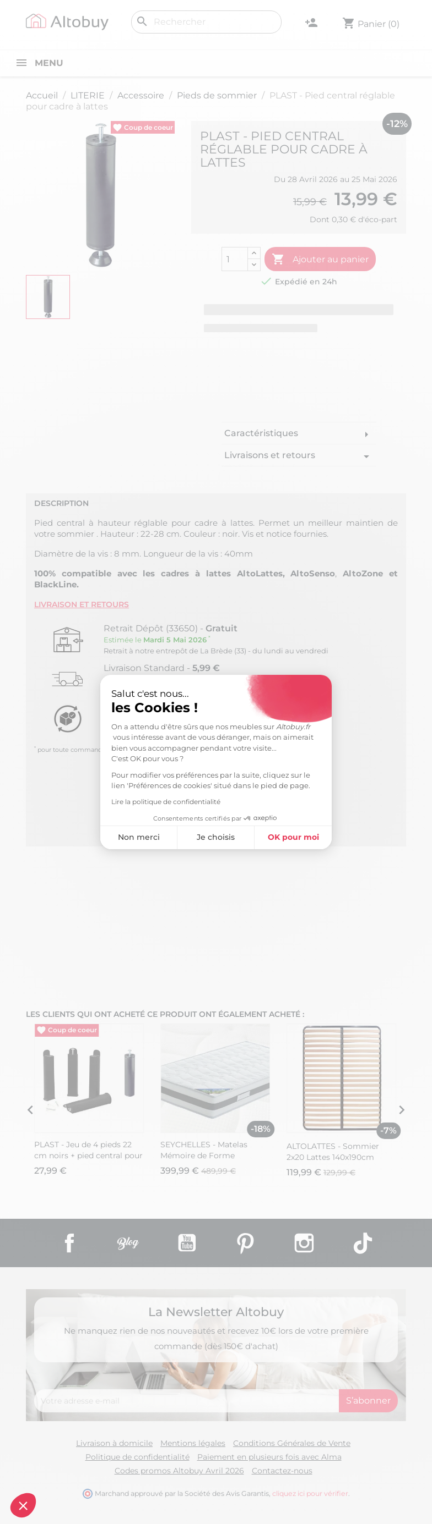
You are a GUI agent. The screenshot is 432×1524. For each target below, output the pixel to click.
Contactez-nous (282, 1471)
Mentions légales (192, 1443)
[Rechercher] (206, 22)
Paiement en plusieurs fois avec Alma (269, 1457)
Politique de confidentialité (137, 1457)
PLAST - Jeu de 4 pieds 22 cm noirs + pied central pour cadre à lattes (88, 1155)
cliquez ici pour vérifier (310, 1493)
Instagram (304, 1243)
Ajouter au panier (320, 259)
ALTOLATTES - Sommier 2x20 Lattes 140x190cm (333, 1151)
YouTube (187, 1243)
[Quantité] (235, 259)
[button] (23, 1505)
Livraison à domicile (114, 1443)
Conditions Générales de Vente (291, 1443)
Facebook (69, 1243)
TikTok (362, 1243)
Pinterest (245, 1243)
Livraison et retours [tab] (81, 604)
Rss (128, 1243)
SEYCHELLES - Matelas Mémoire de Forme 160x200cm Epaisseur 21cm (212, 1155)
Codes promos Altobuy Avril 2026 (179, 1471)
